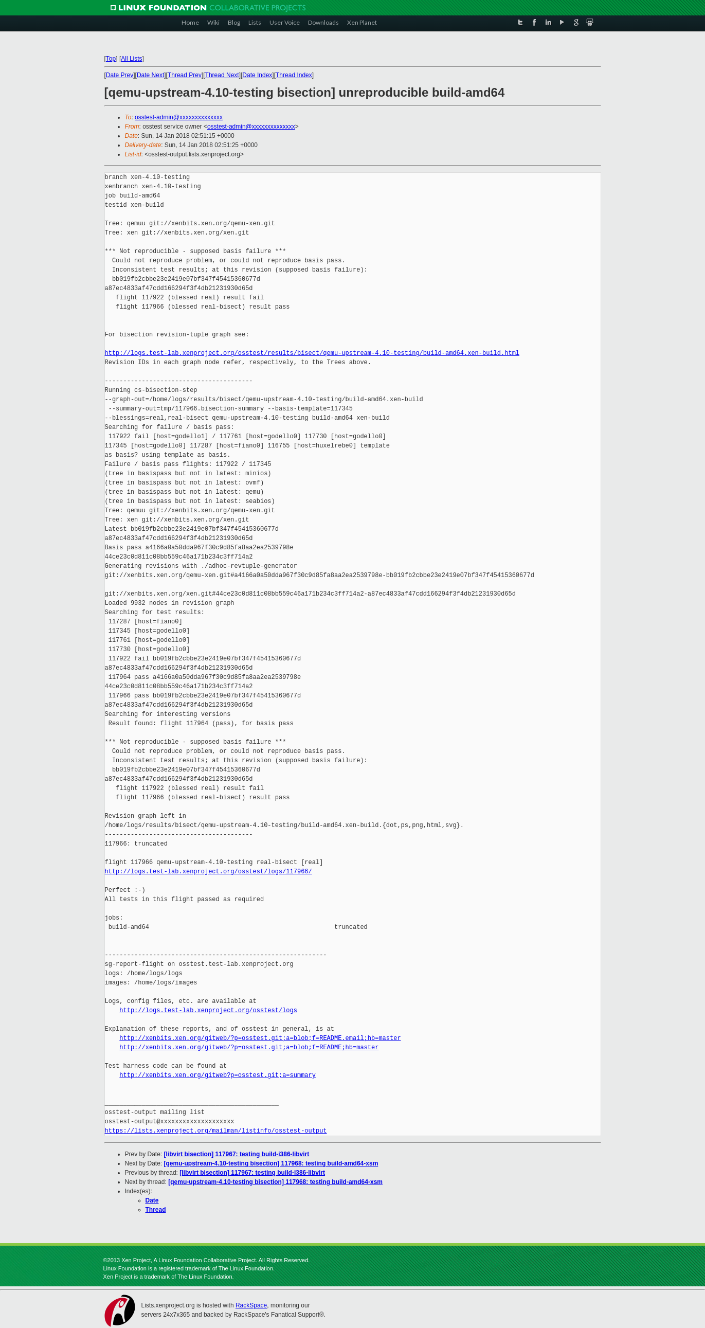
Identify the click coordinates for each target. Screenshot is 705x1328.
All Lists (131, 58)
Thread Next (222, 75)
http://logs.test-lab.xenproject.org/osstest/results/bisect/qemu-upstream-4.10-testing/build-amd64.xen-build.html (312, 353)
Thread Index (294, 75)
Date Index (257, 75)
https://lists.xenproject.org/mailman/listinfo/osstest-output (216, 1130)
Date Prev (119, 75)
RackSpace (251, 1305)
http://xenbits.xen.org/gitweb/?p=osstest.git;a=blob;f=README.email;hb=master (260, 1038)
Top (111, 58)
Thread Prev (185, 75)
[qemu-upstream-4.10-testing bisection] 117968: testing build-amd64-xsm (271, 1163)
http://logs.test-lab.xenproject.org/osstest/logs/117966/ (208, 871)
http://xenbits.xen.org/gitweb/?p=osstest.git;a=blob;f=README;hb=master (248, 1047)
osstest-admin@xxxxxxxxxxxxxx (179, 117)
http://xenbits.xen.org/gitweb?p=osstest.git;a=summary (217, 1075)
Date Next (150, 75)
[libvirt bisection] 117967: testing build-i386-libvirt (237, 1154)
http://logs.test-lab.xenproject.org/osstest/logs (208, 1010)
